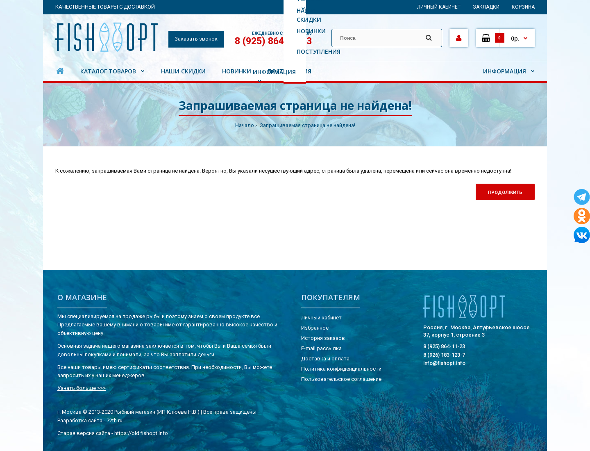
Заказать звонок (196, 39)
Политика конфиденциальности (341, 369)
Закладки (486, 7)
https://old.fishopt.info (141, 433)
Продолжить (505, 192)
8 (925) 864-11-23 (273, 41)
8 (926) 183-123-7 (444, 355)
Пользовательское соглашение (341, 379)
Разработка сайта (79, 420)
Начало (244, 125)
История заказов (323, 338)
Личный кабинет (439, 7)
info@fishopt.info (444, 363)
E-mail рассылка (321, 348)
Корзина (523, 7)
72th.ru (115, 420)
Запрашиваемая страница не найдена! (307, 125)
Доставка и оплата (325, 358)
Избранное (315, 328)
